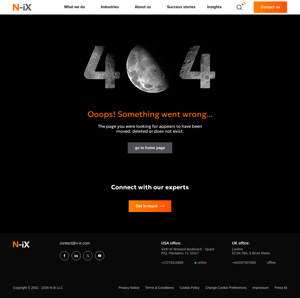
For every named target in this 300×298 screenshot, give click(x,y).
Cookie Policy (189, 288)
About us (143, 7)
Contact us (270, 7)
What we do (74, 7)
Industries (110, 7)
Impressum (260, 288)
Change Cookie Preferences (226, 288)
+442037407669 (254, 263)
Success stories (181, 7)
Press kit (280, 288)
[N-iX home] (22, 7)
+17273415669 (183, 263)
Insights (214, 7)
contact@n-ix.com (75, 243)
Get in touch (150, 206)
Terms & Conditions (159, 288)
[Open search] (239, 7)
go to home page (150, 148)
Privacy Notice (129, 288)
